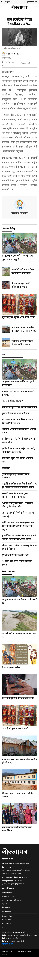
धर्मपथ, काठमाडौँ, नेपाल (22, 863)
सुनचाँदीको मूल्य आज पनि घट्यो (18, 317)
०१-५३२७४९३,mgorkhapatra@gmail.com (16, 870)
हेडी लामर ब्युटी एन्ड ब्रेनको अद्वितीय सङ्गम (17, 460)
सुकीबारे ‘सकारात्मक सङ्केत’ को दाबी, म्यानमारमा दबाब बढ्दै (18, 450)
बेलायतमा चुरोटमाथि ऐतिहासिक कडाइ (20, 285)
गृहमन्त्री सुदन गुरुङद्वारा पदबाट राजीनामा (15, 476)
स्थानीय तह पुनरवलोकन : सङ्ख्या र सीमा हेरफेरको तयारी (17, 505)
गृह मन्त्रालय (5, 904)
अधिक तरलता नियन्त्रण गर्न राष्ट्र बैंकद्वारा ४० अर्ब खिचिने (19, 547)
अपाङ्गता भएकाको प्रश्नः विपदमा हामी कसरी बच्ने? (18, 257)
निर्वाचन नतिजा (6, 920)
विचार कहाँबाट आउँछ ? (12, 401)
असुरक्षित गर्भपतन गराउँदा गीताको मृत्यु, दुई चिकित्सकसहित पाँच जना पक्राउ (19, 485)
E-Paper (5, 1)
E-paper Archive (30, 1)
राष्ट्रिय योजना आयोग (8, 896)
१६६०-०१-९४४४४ (16, 873)
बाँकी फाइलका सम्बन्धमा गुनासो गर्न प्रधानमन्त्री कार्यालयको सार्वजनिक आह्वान (18, 526)
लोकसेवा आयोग (7, 893)
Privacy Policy (7, 916)
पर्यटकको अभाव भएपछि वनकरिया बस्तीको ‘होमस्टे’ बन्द (23, 331)
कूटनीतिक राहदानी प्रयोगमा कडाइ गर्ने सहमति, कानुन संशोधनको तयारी (19, 537)
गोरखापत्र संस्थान (7, 944)
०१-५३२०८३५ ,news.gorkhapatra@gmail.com (13, 882)
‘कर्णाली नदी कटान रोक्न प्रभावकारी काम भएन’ (22, 271)
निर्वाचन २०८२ (6, 923)
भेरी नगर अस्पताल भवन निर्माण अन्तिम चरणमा (22, 343)
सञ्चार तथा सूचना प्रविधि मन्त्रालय (12, 900)
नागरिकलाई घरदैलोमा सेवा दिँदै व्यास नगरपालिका (18, 441)
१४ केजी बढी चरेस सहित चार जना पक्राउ (17, 563)
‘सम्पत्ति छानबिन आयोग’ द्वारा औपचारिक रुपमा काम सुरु (15, 495)
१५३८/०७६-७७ (27, 877)
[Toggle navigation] (36, 7)
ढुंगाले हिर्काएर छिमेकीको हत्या (15, 555)
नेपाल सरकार (6, 907)
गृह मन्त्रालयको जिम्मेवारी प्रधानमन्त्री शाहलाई (18, 514)
